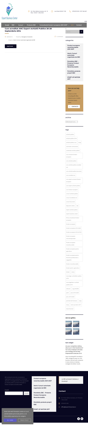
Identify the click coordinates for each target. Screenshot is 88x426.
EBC (13, 28)
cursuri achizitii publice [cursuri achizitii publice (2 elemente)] (72, 197)
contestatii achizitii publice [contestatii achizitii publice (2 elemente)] (72, 154)
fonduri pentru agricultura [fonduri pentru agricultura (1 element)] (72, 271)
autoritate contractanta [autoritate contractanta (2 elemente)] (72, 150)
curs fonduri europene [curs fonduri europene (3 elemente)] (72, 193)
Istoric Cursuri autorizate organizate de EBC (73, 58)
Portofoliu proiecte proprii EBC (73, 75)
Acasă (7, 28)
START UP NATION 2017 (73, 81)
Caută (7, 393)
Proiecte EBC (31, 28)
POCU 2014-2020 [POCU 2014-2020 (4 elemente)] (70, 300)
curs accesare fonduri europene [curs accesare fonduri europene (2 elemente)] (71, 159)
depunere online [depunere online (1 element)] (70, 209)
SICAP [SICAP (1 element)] (67, 308)
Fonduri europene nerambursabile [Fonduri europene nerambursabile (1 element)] (70, 247)
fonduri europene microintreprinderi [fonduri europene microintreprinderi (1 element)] (71, 241)
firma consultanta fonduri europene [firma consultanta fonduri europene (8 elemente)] (72, 222)
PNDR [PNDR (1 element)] (67, 296)
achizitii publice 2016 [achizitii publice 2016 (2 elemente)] (71, 142)
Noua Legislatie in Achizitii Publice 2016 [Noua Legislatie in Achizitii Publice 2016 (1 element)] (72, 287)
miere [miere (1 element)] (72, 275)
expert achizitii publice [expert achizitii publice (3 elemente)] (71, 213)
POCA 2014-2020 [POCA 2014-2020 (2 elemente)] (75, 296)
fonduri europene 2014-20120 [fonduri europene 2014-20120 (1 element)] (73, 235)
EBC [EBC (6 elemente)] (77, 209)
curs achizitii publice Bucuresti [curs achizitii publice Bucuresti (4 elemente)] (73, 174)
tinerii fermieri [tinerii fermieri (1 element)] (69, 312)
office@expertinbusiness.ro (68, 410)
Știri (72, 28)
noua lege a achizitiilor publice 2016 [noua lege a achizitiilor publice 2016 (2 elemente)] (73, 280)
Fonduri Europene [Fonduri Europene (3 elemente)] (70, 227)
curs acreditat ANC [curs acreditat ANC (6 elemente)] (70, 178)
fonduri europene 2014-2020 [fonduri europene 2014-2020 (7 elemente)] (73, 231)
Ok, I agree (10, 420)
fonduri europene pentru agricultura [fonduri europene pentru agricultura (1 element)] (72, 253)
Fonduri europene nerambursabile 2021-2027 (73, 50)
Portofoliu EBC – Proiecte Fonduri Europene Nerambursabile (73, 67)
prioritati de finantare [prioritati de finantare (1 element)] (71, 304)
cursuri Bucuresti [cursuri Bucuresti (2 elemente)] (70, 205)
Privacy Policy (24, 420)
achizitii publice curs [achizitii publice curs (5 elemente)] (71, 146)
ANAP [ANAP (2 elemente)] (79, 146)
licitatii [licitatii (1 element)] (67, 275)
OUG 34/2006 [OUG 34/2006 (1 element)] (75, 292)
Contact (79, 28)
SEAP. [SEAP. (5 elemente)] (80, 304)
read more (11, 49)
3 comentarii (59, 40)
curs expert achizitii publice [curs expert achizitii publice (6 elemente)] (73, 189)
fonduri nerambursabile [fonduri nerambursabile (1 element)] (72, 267)
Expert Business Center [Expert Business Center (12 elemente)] (72, 217)
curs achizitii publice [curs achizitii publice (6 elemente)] (71, 164)
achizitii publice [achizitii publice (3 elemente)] (70, 138)
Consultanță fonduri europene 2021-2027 (53, 28)
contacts (73, 110)
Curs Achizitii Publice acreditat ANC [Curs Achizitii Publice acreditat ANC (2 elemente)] (73, 169)
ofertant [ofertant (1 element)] (68, 292)
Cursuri (20, 28)
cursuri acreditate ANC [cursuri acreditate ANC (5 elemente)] (71, 201)
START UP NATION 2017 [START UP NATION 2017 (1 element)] (76, 308)
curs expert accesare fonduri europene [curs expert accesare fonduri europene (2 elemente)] (73, 184)
